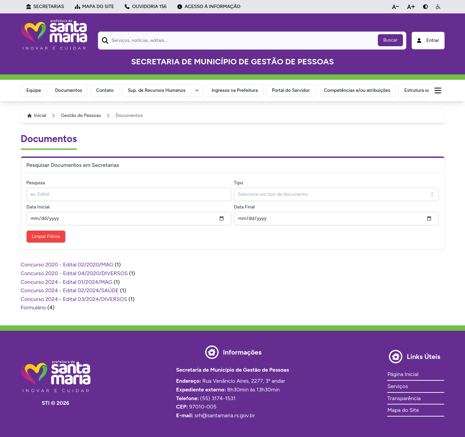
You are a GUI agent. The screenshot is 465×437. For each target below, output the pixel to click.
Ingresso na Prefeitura (235, 90)
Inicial (36, 115)
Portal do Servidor (291, 90)
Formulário (34, 307)
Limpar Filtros (46, 236)
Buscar (390, 40)
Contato (105, 90)
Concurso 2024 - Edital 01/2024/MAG (67, 282)
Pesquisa (35, 183)
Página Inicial (402, 374)
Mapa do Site (403, 410)
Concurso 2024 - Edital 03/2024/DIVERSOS (75, 299)
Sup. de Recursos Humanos (156, 90)
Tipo (238, 183)
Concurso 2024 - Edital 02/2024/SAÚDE (70, 290)
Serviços (397, 386)
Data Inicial (38, 207)
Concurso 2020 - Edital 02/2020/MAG (68, 264)
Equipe (33, 90)
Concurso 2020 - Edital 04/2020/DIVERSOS (75, 273)
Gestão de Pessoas (81, 115)
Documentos (68, 90)
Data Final (244, 207)
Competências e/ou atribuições (357, 90)
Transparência (403, 398)
